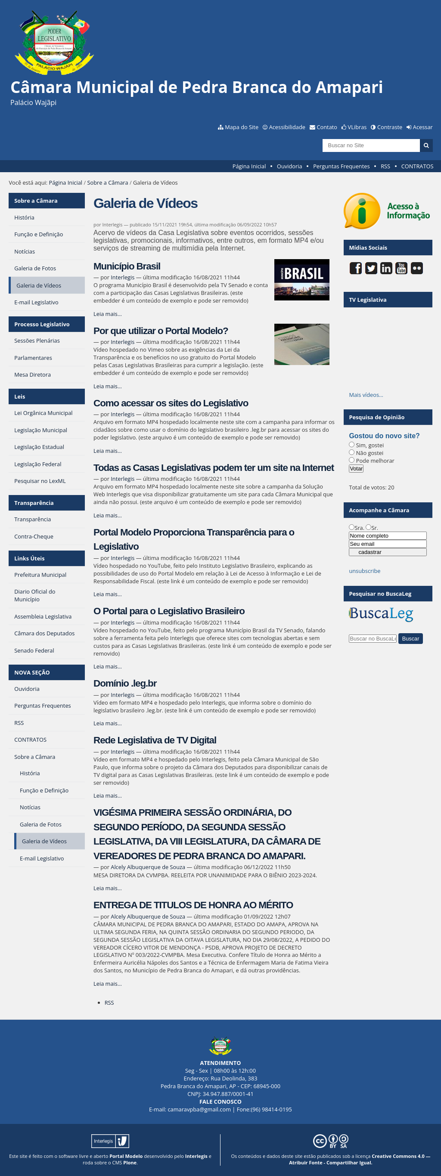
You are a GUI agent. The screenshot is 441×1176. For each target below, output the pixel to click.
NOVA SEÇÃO (32, 672)
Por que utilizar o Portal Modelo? (160, 330)
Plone (130, 1162)
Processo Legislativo (41, 324)
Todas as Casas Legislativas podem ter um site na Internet (213, 467)
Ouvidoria (289, 166)
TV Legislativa (367, 299)
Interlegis (122, 277)
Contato (327, 127)
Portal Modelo (126, 1156)
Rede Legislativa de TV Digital (154, 740)
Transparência (34, 503)
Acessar (423, 127)
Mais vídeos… (366, 395)
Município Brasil (126, 266)
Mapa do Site (241, 127)
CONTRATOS (417, 166)
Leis (19, 396)
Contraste (389, 127)
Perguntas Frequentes (341, 166)
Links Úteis (29, 558)
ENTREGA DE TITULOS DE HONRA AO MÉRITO (193, 905)
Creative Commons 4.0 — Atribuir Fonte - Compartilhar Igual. (359, 1159)
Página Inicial (249, 166)
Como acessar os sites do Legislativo (170, 403)
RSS (385, 166)
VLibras (357, 127)
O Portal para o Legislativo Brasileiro (169, 611)
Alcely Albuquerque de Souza (148, 867)
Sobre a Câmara (107, 182)
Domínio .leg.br (124, 683)
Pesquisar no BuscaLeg (380, 593)
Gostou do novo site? (384, 435)
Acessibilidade (287, 127)
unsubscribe (364, 571)
